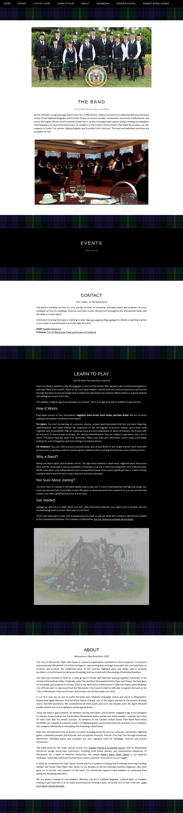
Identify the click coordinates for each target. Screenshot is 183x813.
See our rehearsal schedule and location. (114, 519)
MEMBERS (102, 3)
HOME (7, 3)
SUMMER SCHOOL (126, 3)
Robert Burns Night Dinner (115, 754)
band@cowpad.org (52, 328)
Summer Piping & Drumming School (107, 747)
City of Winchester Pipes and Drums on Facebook (71, 332)
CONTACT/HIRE (41, 3)
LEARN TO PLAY (65, 3)
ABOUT (85, 3)
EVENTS (22, 3)
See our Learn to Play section (101, 319)
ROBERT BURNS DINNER (156, 3)
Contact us (41, 506)
